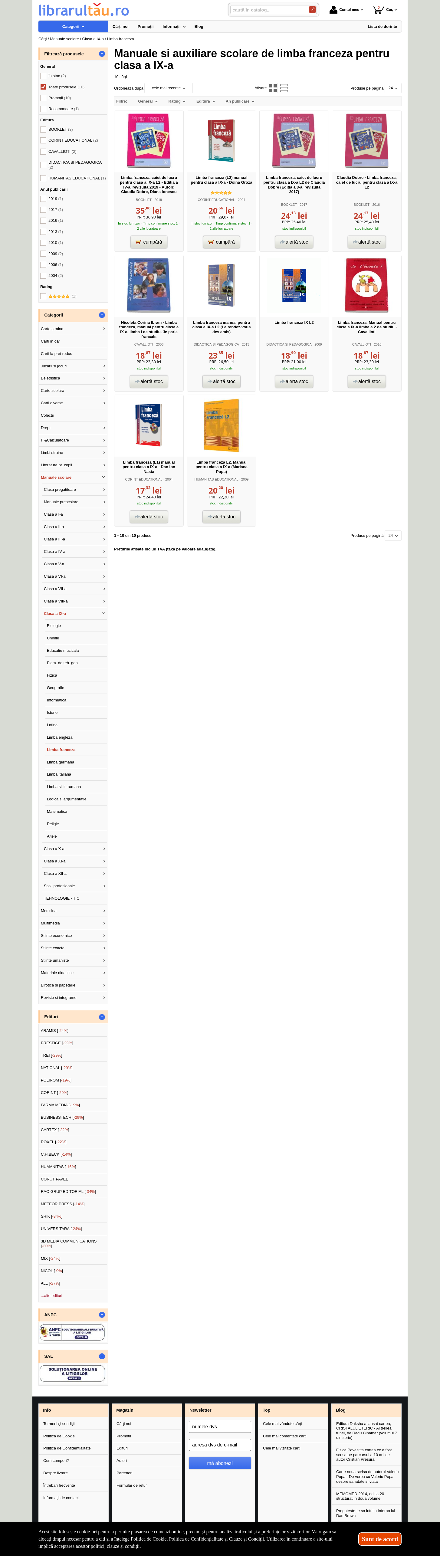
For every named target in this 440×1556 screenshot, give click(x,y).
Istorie (52, 712)
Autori (122, 1460)
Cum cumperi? (56, 1460)
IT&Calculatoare (55, 440)
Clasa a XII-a (55, 873)
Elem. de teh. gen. (63, 663)
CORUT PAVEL (54, 1179)
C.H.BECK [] (56, 1154)
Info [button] (47, 1410)
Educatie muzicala (63, 650)
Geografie (55, 687)
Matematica (57, 811)
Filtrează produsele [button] (64, 53)
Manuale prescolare (61, 502)
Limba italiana (59, 774)
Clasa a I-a (53, 514)
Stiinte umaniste (55, 960)
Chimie (53, 638)
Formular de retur (132, 1485)
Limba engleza (60, 737)
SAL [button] (48, 1356)
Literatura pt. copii (56, 465)
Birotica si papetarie (58, 985)
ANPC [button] (50, 1314)
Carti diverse (52, 403)
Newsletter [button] (200, 1410)
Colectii (47, 415)
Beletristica (50, 378)
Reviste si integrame (59, 997)
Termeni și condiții (58, 1423)
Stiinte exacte (52, 948)
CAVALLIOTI (143, 344)
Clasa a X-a (54, 848)
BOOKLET (144, 200)
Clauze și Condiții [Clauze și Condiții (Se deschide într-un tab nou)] (246, 1538)
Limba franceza (61, 749)
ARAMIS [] (54, 1030)
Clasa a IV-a (54, 551)
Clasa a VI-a (55, 576)
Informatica (56, 700)
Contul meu (344, 10)
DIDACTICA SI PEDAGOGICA (216, 344)
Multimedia (50, 923)
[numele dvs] (220, 1427)
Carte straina (52, 329)
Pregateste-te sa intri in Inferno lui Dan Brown (365, 1513)
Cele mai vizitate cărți (281, 1448)
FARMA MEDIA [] (60, 1105)
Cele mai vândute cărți (282, 1423)
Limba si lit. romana (64, 786)
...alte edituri (51, 1295)
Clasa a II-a (54, 526)
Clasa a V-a (54, 564)
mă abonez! (220, 1463)
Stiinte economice (56, 935)
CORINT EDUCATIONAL (216, 200)
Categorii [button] (53, 315)
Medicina (49, 910)
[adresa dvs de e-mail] (220, 1445)
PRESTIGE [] (57, 1043)
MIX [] (50, 1258)
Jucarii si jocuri (54, 366)
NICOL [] (52, 1271)
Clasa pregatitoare (60, 489)
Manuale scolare (56, 477)
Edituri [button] (51, 1016)
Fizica (52, 675)
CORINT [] (54, 1092)
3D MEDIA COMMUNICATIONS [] (69, 1243)
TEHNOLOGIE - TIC (62, 898)
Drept (46, 427)
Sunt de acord (380, 1539)
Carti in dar (50, 341)
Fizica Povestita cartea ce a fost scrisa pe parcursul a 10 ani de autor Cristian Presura (364, 1455)
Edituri (122, 1448)
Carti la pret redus (56, 353)
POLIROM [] (56, 1080)
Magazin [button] (124, 1410)
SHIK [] (52, 1216)
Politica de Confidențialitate (67, 1448)
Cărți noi (124, 1423)
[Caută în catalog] (312, 9)
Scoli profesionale (59, 886)
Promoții (124, 1436)
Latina (52, 725)
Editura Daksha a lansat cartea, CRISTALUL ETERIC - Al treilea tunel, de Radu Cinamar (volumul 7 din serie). (366, 1430)
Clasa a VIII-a (56, 601)
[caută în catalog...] (267, 10)
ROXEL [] (54, 1142)
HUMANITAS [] (58, 1166)
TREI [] (51, 1055)
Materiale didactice (57, 972)
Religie (53, 824)
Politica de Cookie (59, 1436)
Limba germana (60, 762)
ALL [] (50, 1283)
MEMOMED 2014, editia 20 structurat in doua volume (360, 1496)
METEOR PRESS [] (63, 1204)
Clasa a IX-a (55, 613)
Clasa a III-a (54, 539)
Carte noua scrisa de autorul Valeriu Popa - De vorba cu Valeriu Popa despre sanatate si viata (367, 1476)
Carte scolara (52, 390)
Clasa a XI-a (55, 861)
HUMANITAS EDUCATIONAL (216, 479)
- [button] (102, 54)
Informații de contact (61, 1497)
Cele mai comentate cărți (285, 1436)
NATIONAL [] (57, 1067)
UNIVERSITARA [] (61, 1228)
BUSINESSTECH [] (62, 1117)
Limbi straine (52, 452)
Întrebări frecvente (59, 1485)
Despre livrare (55, 1473)
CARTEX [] (55, 1130)
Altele (52, 836)
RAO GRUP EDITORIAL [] (68, 1191)
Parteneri (125, 1473)
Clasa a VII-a (55, 588)
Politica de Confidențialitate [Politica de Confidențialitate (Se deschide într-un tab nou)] (196, 1538)
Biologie (54, 625)
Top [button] (266, 1410)
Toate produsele (66, 87)
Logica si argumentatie (67, 799)
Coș (382, 9)
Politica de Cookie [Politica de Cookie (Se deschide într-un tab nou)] (148, 1538)
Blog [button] (341, 1410)
